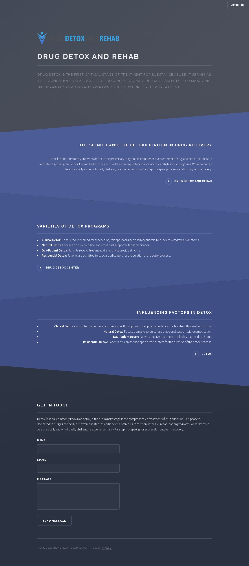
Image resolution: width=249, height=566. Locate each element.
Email (41, 459)
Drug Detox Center (62, 267)
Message (44, 479)
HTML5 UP (107, 547)
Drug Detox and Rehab (193, 181)
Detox (207, 353)
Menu (234, 5)
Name (41, 440)
